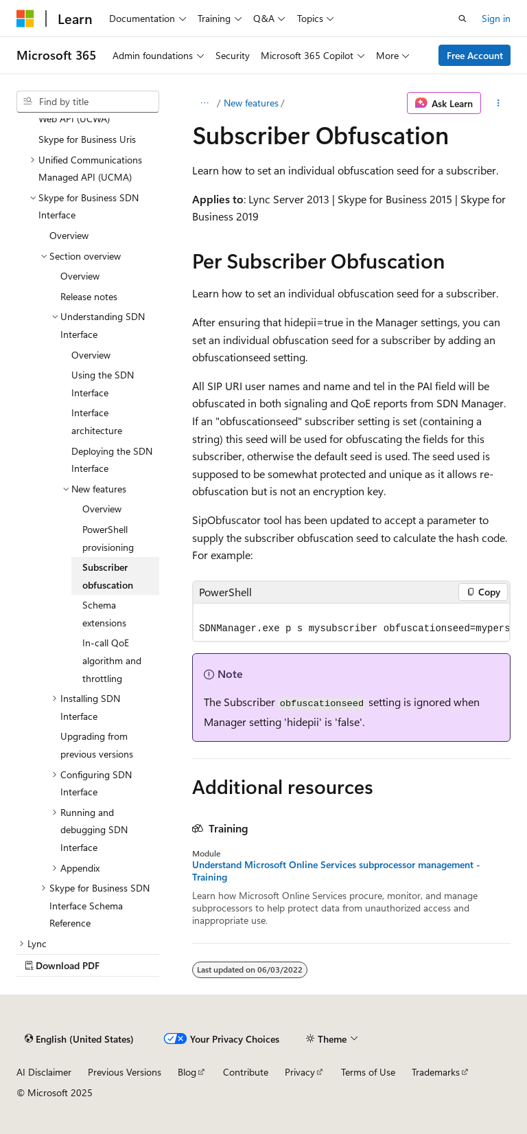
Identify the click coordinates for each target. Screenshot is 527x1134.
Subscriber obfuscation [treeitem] (107, 575)
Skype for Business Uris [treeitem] (87, 139)
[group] (351, 622)
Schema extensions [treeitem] (104, 613)
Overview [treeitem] (69, 235)
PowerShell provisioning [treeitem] (108, 538)
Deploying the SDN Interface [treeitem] (111, 459)
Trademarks (436, 1071)
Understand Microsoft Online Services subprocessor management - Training (336, 871)
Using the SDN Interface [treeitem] (102, 383)
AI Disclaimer (43, 1071)
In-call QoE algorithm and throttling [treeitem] (111, 660)
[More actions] (499, 103)
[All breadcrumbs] (204, 103)
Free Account (475, 55)
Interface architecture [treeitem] (96, 421)
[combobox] (87, 102)
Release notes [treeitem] (88, 296)
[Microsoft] (25, 18)
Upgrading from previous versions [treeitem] (96, 744)
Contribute (245, 1071)
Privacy (300, 1071)
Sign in (496, 18)
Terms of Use (368, 1071)
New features (251, 102)
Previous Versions (124, 1071)
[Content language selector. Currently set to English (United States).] (79, 1039)
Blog (187, 1071)
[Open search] (462, 18)
